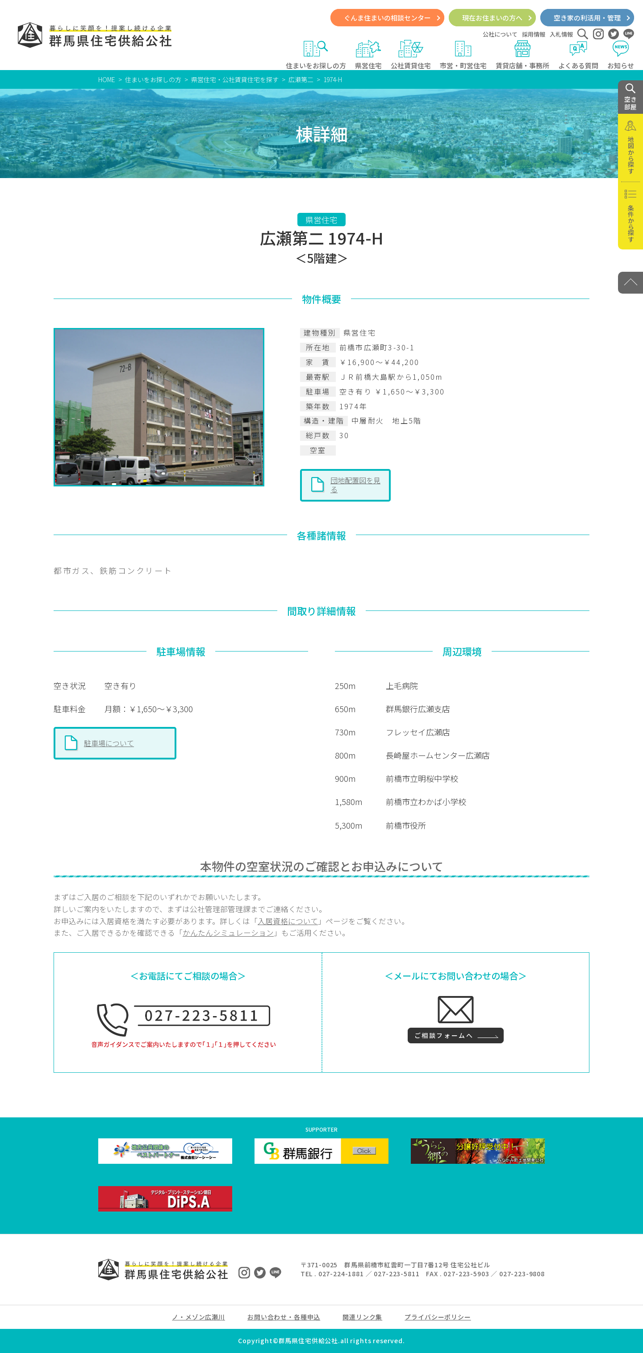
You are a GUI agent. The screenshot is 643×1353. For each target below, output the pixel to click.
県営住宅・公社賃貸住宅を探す (235, 79)
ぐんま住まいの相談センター (387, 17)
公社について (500, 34)
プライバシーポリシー (438, 1316)
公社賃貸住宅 (411, 55)
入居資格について (288, 921)
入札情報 (561, 34)
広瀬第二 (300, 79)
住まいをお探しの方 (316, 55)
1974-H (332, 79)
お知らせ (620, 55)
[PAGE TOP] (630, 283)
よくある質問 (578, 55)
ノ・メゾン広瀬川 (198, 1316)
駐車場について (109, 743)
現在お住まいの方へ (492, 17)
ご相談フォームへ (443, 1035)
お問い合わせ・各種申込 (283, 1316)
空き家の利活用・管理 (587, 17)
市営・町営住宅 (463, 55)
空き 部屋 (630, 97)
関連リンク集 (362, 1316)
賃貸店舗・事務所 (522, 55)
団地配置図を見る (355, 484)
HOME (106, 79)
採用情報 (533, 34)
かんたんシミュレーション (228, 932)
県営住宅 (368, 55)
